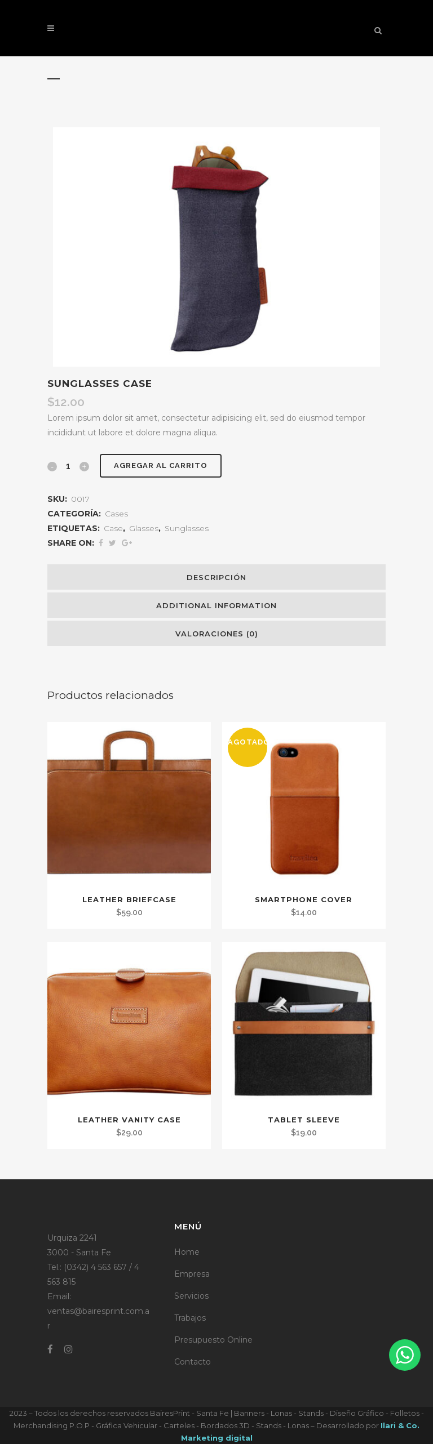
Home (187, 1252)
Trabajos (190, 1318)
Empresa (192, 1274)
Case (113, 528)
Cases (116, 514)
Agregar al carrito (160, 465)
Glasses (143, 528)
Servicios (191, 1296)
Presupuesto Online (213, 1340)
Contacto (192, 1362)
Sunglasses (187, 528)
